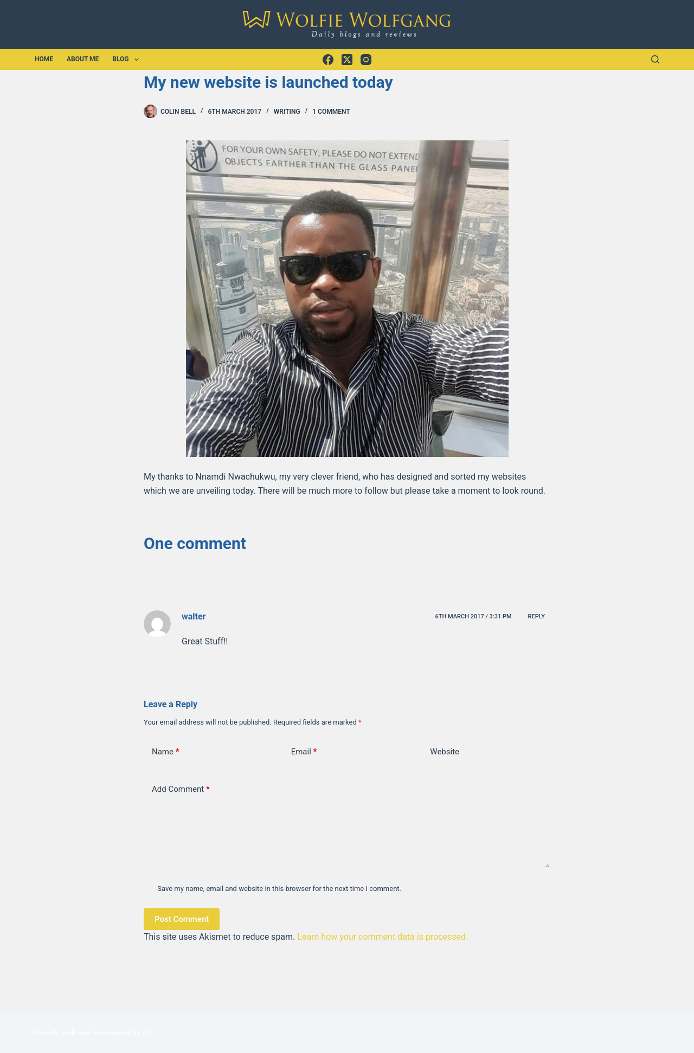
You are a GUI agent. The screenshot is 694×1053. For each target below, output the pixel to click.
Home (44, 59)
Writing (287, 111)
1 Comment (331, 111)
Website (444, 752)
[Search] (655, 59)
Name (165, 752)
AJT (148, 1033)
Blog (127, 59)
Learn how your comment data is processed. (382, 937)
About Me (83, 59)
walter (193, 616)
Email (304, 752)
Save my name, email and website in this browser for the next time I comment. (279, 888)
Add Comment (181, 789)
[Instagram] (366, 59)
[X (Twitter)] (347, 59)
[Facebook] (328, 59)
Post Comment (182, 919)
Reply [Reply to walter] (536, 616)
